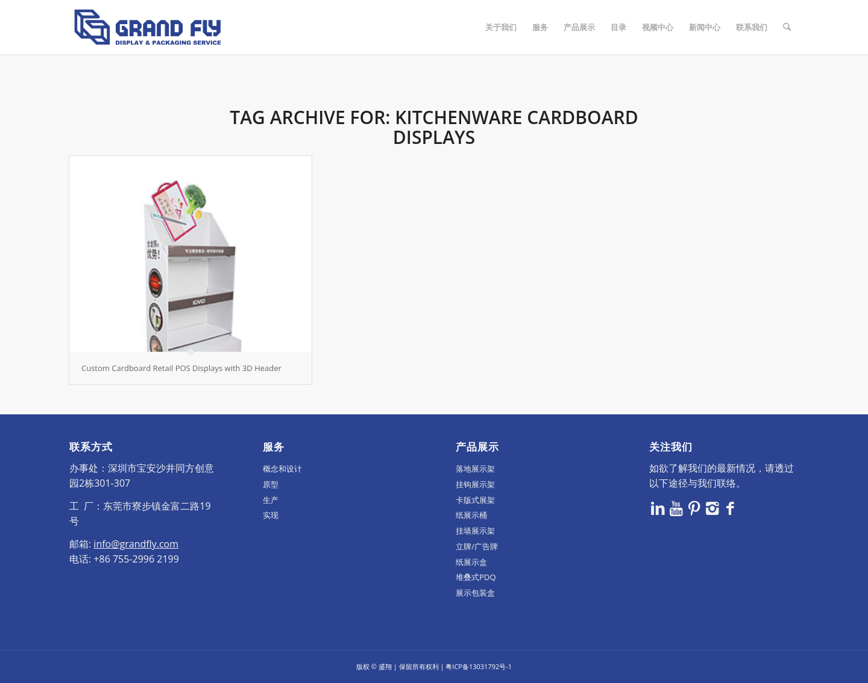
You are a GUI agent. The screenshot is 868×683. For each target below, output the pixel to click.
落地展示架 (475, 468)
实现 (270, 515)
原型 (270, 484)
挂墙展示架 (475, 530)
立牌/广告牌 (477, 546)
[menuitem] (500, 27)
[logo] (147, 27)
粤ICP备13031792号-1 (478, 666)
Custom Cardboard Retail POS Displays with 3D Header (181, 368)
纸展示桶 (471, 515)
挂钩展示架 (475, 484)
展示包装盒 (475, 592)
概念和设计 (282, 468)
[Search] (787, 27)
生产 (270, 499)
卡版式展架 (475, 499)
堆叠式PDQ (475, 577)
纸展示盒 (471, 562)
